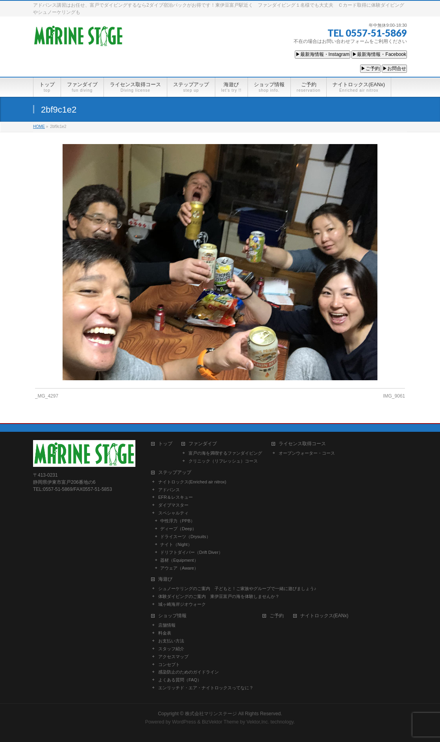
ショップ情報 (172, 615)
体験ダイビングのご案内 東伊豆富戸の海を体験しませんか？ (218, 596)
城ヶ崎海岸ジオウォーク (182, 604)
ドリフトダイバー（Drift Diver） (191, 552)
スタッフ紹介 (171, 648)
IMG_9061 (394, 396)
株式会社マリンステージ (211, 713)
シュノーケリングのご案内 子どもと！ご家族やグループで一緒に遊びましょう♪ (237, 588)
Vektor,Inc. (257, 722)
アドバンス (169, 489)
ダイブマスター (173, 505)
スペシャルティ (173, 513)
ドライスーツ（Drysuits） (185, 536)
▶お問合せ (394, 68)
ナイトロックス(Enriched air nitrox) (192, 481)
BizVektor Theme (220, 722)
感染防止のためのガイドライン (188, 672)
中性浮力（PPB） (177, 520)
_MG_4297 (46, 396)
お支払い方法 (171, 640)
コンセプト (169, 664)
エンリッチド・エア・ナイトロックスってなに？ (205, 687)
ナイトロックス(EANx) (324, 615)
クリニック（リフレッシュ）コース (223, 461)
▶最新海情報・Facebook (379, 54)
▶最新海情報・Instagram (322, 54)
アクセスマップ (173, 656)
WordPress (184, 722)
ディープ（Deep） (178, 528)
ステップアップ (174, 472)
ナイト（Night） (176, 544)
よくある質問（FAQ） (180, 679)
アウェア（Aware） (179, 568)
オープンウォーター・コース (307, 453)
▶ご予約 (370, 68)
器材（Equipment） (179, 560)
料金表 (164, 633)
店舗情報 (167, 625)
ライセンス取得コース (302, 443)
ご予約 (277, 615)
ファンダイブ (203, 443)
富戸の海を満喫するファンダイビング (225, 453)
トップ (165, 443)
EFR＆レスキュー (175, 497)
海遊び (165, 579)
